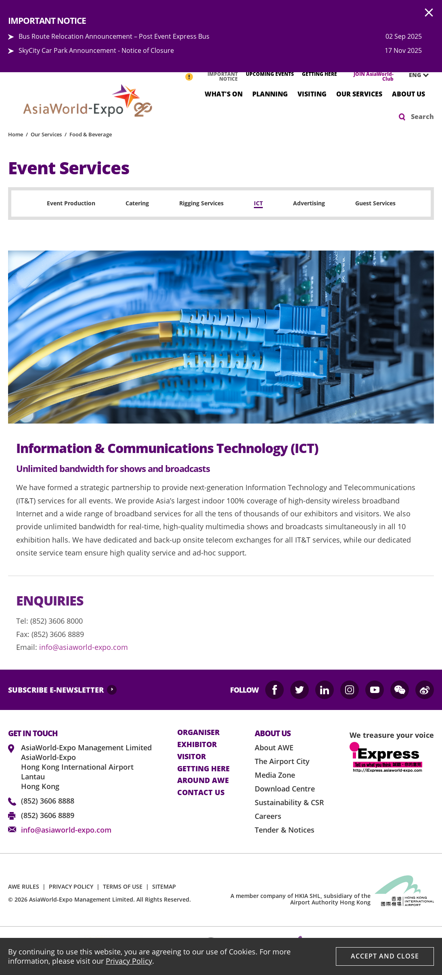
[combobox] (416, 75)
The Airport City (282, 761)
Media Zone (275, 775)
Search (422, 116)
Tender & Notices (284, 830)
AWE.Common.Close (429, 13)
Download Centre (285, 788)
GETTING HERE (319, 74)
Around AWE (203, 781)
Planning (270, 94)
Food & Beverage (90, 134)
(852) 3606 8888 (47, 801)
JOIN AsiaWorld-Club (374, 76)
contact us (200, 793)
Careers (268, 816)
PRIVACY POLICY (71, 886)
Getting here (203, 769)
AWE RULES (23, 886)
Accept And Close (385, 956)
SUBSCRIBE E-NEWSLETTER (56, 689)
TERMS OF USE (122, 886)
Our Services (359, 94)
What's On (224, 94)
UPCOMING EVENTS (270, 74)
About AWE (274, 747)
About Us (408, 94)
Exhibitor (197, 745)
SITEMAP (164, 886)
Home (15, 134)
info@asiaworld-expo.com (83, 647)
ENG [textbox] (415, 75)
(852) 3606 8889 (47, 815)
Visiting (312, 94)
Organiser (198, 733)
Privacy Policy (129, 961)
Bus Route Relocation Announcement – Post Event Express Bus (114, 36)
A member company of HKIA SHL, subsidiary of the (300, 899)
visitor (191, 757)
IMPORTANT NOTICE (222, 76)
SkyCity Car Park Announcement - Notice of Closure (96, 50)
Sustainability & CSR (289, 802)
